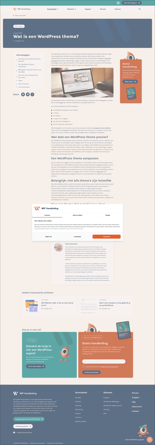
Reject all (48, 236)
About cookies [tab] (77, 215)
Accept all (106, 236)
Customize (77, 236)
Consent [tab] (47, 215)
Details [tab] (108, 215)
